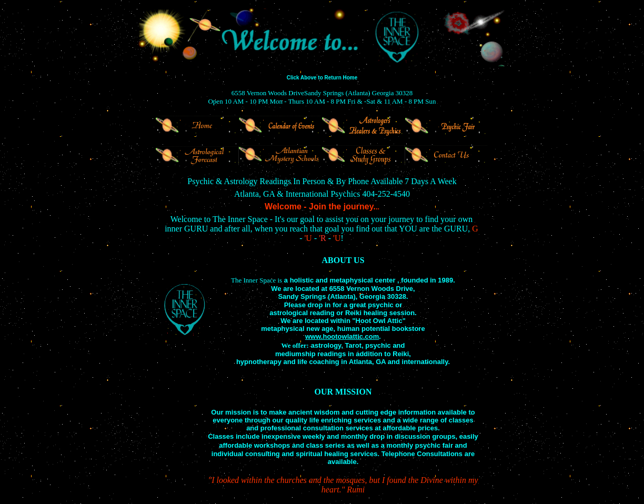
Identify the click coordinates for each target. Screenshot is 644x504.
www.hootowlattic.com (342, 336)
